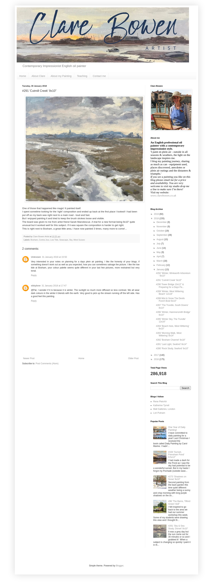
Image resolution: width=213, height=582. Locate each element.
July (159, 243)
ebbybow (36, 285)
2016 (156, 359)
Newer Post (28, 358)
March (160, 261)
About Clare (38, 76)
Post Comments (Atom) (47, 363)
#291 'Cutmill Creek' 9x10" (169, 280)
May (159, 252)
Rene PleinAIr (160, 401)
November (162, 226)
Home (22, 76)
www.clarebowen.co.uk (163, 195)
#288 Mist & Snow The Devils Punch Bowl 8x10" (170, 299)
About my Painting (61, 76)
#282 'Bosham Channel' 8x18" (170, 340)
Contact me (99, 76)
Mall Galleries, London (164, 409)
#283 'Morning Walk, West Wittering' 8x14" (168, 334)
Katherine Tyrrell (161, 405)
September (162, 235)
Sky (70, 240)
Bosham (34, 240)
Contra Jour (44, 240)
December (162, 222)
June (159, 248)
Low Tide (54, 240)
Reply (34, 275)
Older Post (133, 358)
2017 (156, 355)
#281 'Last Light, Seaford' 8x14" (171, 344)
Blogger (119, 565)
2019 (156, 214)
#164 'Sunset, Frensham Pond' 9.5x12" (176, 455)
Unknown (36, 257)
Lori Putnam (159, 413)
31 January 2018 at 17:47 (54, 285)
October (161, 230)
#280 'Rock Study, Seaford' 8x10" (172, 348)
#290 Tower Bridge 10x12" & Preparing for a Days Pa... (170, 285)
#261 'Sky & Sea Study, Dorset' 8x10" (178, 527)
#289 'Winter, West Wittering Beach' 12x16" (170, 292)
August (160, 239)
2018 (156, 218)
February (161, 265)
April (159, 256)
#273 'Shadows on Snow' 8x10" (177, 477)
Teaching (82, 76)
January (161, 269)
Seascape (63, 240)
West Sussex (79, 240)
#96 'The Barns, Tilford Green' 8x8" (179, 502)
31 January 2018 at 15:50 (54, 257)
